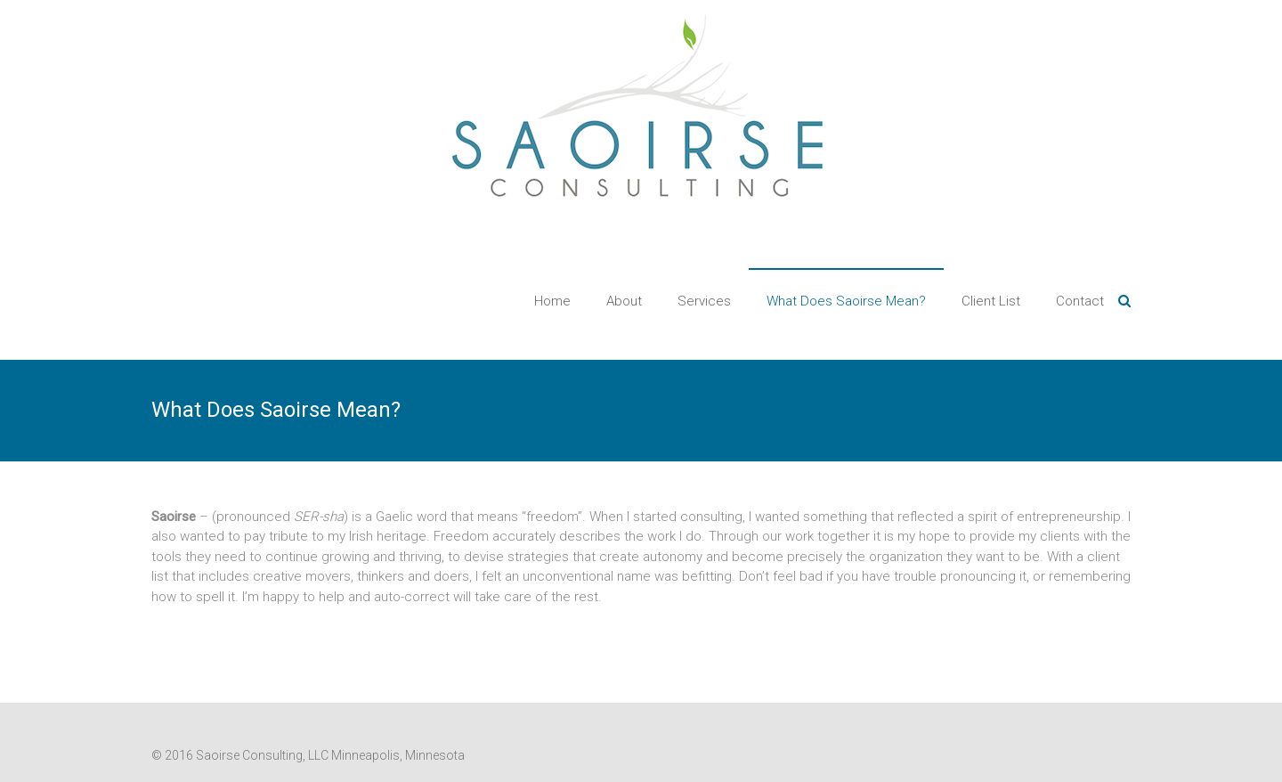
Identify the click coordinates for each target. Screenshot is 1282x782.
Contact (1080, 301)
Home (552, 301)
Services (704, 301)
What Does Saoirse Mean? (846, 301)
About (624, 301)
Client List (990, 301)
